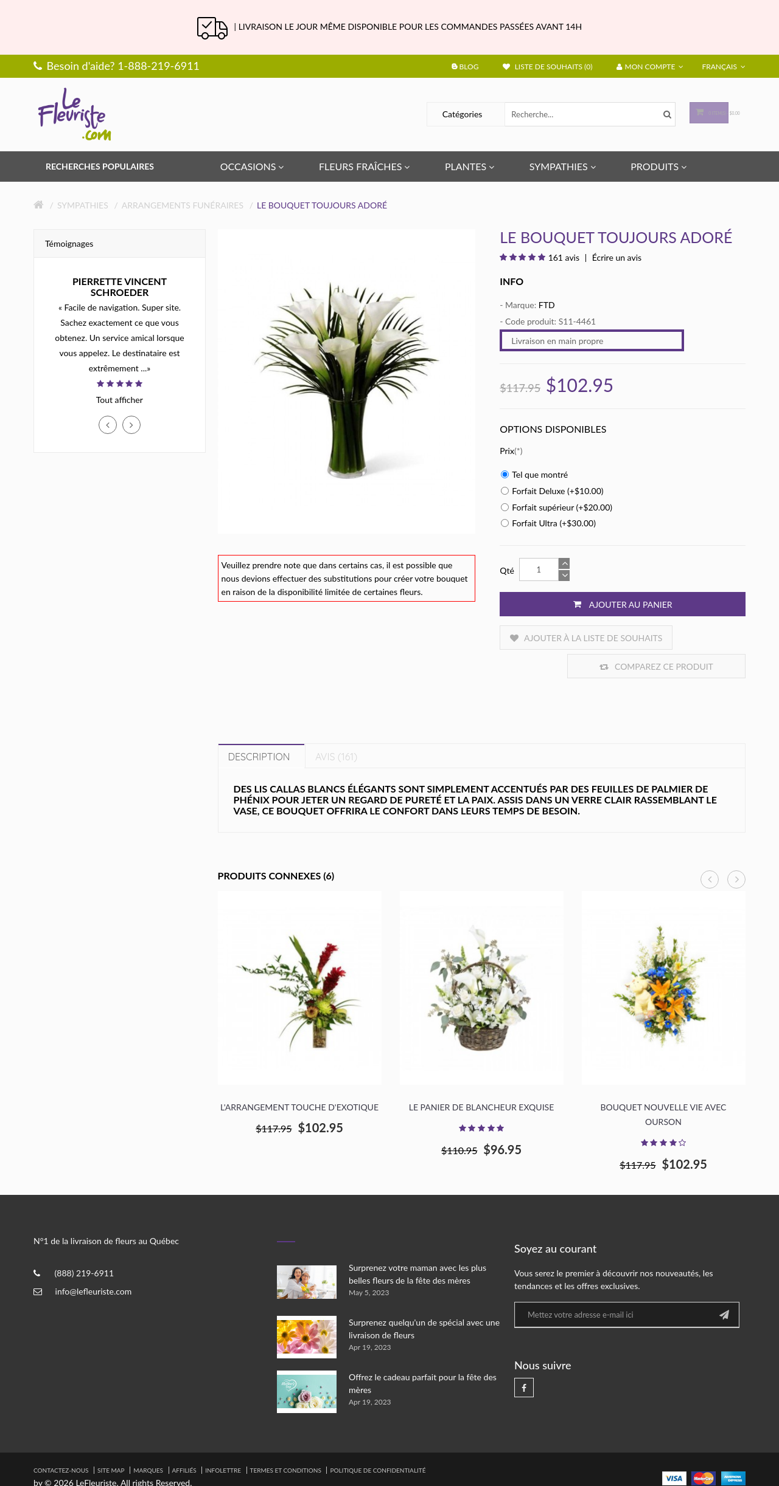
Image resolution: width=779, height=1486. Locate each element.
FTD (547, 305)
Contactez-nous (60, 1441)
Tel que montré (534, 474)
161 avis (563, 257)
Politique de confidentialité (377, 1441)
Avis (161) (336, 728)
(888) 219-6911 (84, 1245)
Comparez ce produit (683, 638)
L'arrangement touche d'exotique (299, 1078)
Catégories (428, 114)
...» (145, 368)
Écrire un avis (615, 257)
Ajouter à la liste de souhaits (556, 638)
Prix (507, 450)
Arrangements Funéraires (182, 205)
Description (259, 728)
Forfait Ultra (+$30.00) (548, 523)
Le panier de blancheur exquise (481, 1078)
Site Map (111, 1441)
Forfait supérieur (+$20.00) (556, 507)
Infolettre (223, 1441)
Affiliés (184, 1441)
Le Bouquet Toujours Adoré (322, 205)
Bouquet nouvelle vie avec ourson (664, 1085)
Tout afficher (119, 399)
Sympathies (82, 205)
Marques (148, 1441)
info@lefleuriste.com (93, 1263)
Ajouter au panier (622, 604)
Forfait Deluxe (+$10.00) (552, 491)
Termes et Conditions (285, 1441)
